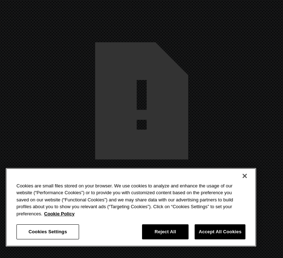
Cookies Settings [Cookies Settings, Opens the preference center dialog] (48, 231)
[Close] (245, 176)
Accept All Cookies (220, 231)
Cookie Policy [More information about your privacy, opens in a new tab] (59, 213)
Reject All (165, 231)
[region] (131, 207)
